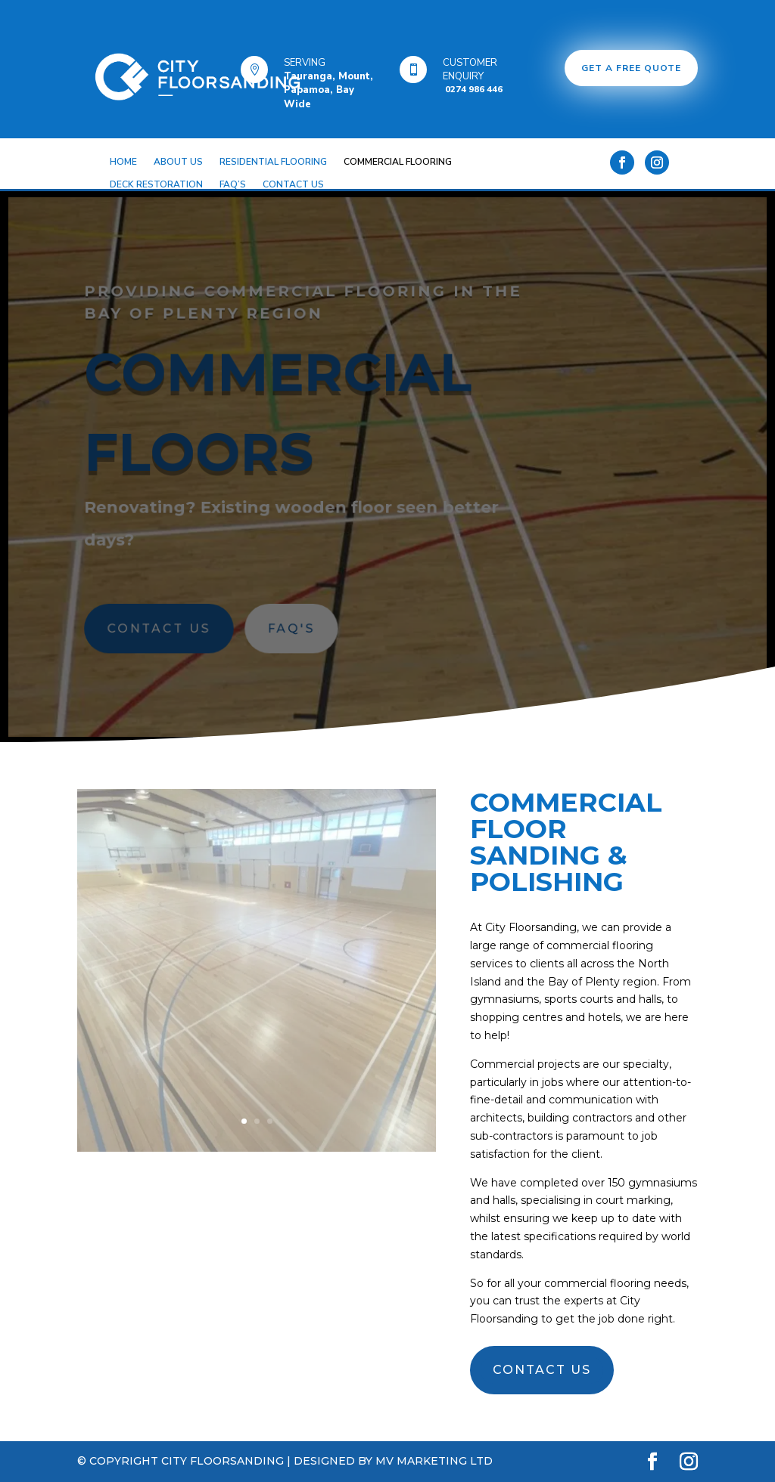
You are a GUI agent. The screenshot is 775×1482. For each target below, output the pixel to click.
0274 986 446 (473, 89)
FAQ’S (232, 184)
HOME (123, 162)
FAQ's (292, 627)
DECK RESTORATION (156, 184)
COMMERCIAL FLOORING (398, 162)
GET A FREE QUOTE (631, 68)
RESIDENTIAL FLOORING (273, 162)
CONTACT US (293, 184)
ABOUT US (178, 162)
